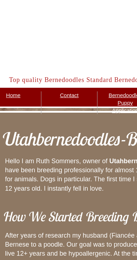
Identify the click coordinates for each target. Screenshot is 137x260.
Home (13, 95)
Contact (69, 95)
